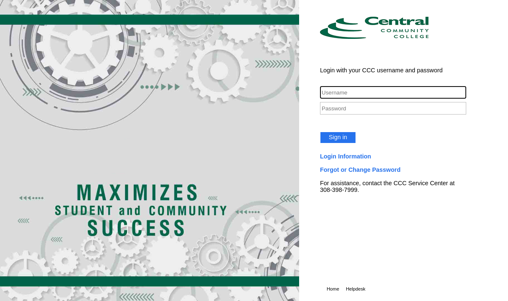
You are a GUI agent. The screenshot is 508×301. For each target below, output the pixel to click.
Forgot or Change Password (360, 169)
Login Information (345, 156)
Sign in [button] (338, 137)
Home (333, 288)
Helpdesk (356, 288)
